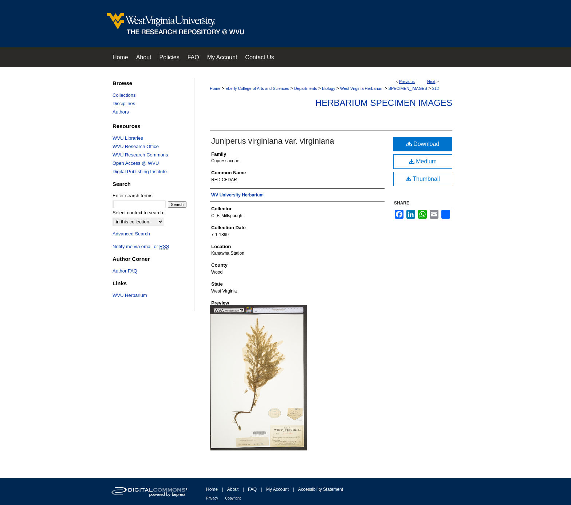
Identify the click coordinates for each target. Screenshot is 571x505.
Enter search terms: (133, 195)
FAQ (252, 489)
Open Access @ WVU (136, 163)
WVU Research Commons (140, 155)
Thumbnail (423, 179)
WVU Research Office (136, 146)
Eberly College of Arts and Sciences (257, 88)
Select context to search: (138, 212)
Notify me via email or (141, 246)
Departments (305, 88)
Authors (121, 112)
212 (435, 88)
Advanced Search (131, 233)
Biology (328, 88)
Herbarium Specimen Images (383, 103)
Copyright (233, 498)
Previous (407, 81)
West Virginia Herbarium (361, 88)
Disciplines (124, 103)
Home (215, 88)
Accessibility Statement (320, 489)
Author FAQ (125, 271)
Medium (423, 161)
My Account (277, 489)
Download (423, 144)
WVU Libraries (128, 138)
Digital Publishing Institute (140, 171)
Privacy (212, 498)
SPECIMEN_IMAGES (408, 88)
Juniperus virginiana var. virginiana (272, 141)
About (233, 489)
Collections (124, 95)
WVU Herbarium (130, 295)
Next (431, 81)
